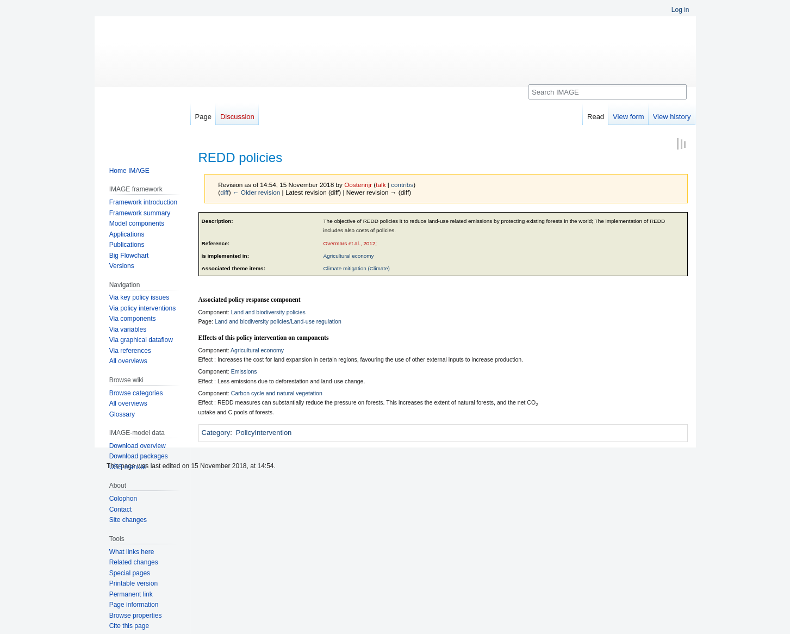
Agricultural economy (349, 256)
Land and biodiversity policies (268, 312)
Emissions (244, 371)
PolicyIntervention (264, 432)
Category (216, 432)
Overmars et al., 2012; (350, 243)
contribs (402, 184)
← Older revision (257, 192)
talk (380, 184)
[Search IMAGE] (607, 92)
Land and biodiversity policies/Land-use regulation (278, 321)
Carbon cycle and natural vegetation (276, 393)
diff (224, 192)
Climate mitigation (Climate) (357, 268)
